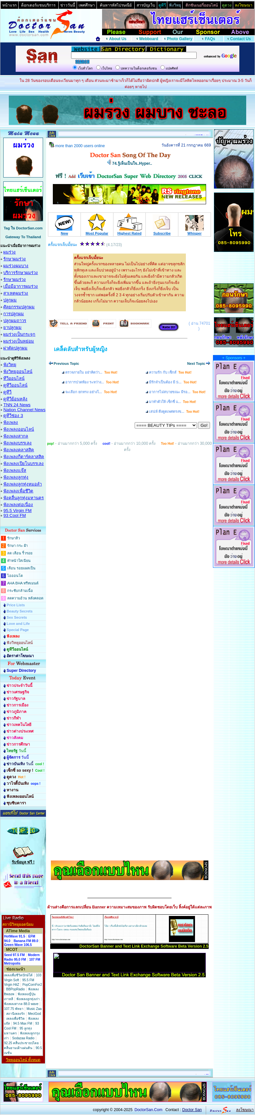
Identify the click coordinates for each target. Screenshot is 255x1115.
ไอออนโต (15, 576)
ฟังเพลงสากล (15, 436)
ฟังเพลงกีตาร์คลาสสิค (23, 456)
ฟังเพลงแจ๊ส (14, 470)
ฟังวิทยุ (9, 364)
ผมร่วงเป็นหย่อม (18, 341)
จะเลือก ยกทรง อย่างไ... (91, 392)
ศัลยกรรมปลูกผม (19, 306)
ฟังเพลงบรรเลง (17, 443)
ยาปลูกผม (12, 327)
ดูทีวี (7, 392)
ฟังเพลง (10, 422)
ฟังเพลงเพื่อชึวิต (18, 490)
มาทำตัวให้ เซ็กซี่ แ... (172, 402)
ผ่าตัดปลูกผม (15, 348)
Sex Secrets (17, 617)
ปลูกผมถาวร (14, 320)
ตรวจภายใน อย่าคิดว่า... (91, 372)
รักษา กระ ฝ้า (17, 546)
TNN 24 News (16, 404)
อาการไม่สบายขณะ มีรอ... (177, 392)
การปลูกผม (13, 313)
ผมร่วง (9, 252)
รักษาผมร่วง (14, 258)
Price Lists (16, 605)
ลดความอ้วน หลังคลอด (25, 598)
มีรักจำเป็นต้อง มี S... (173, 382)
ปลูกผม (10, 300)
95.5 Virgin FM (17, 510)
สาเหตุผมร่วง (15, 293)
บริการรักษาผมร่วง (20, 272)
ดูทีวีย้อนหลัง (15, 398)
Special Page (18, 630)
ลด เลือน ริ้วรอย (19, 553)
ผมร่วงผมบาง (15, 265)
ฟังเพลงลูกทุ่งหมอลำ (22, 484)
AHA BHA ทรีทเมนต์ (22, 583)
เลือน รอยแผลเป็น (21, 568)
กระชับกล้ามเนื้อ (20, 591)
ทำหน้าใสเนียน (19, 561)
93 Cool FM (14, 515)
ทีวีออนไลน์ (13, 378)
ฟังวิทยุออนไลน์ (17, 371)
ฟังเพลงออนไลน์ (18, 429)
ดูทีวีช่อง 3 (13, 415)
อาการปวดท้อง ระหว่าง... (92, 382)
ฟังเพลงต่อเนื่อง (18, 504)
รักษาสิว (13, 538)
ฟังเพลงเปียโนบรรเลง (23, 463)
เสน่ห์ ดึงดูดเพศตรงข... (174, 411)
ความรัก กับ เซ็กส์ (170, 372)
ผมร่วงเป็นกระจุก (19, 334)
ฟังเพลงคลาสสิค (18, 449)
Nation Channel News (24, 409)
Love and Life (18, 624)
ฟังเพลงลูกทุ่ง (15, 477)
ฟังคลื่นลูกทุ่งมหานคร (23, 497)
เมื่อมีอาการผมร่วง (20, 286)
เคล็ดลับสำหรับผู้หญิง (80, 349)
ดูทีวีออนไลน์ (15, 385)
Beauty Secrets (20, 611)
